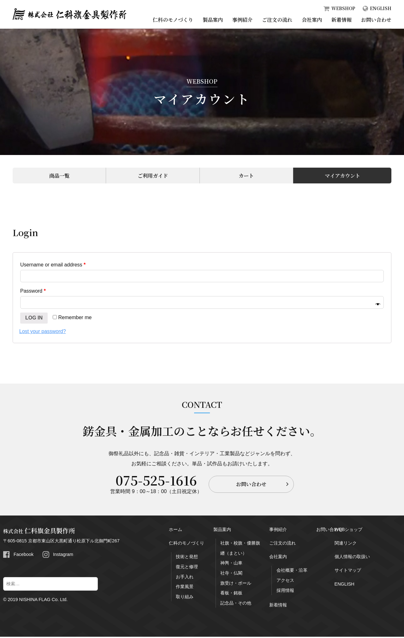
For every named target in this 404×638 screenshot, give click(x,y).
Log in (34, 319)
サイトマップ (348, 571)
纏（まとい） (233, 554)
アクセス (285, 581)
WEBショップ (349, 530)
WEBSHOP (343, 8)
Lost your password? (42, 332)
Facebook (23, 555)
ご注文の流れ (277, 19)
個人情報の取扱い (352, 557)
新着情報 (341, 19)
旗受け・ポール (235, 584)
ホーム (175, 530)
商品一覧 (58, 176)
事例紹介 (242, 19)
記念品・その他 (235, 604)
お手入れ (184, 578)
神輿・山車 (231, 564)
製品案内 (213, 19)
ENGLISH (380, 8)
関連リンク (346, 544)
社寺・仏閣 (231, 574)
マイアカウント (341, 176)
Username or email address (53, 266)
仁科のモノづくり (173, 19)
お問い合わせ (376, 19)
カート (245, 176)
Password (33, 292)
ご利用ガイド (152, 176)
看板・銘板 (231, 594)
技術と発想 (187, 557)
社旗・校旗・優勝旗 (240, 544)
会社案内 (312, 19)
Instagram (63, 555)
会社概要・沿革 (291, 571)
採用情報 (285, 591)
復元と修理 (187, 567)
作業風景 (184, 587)
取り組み (184, 597)
